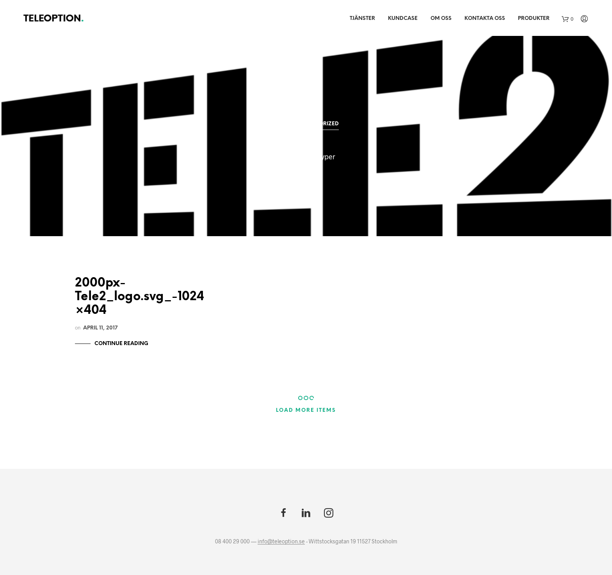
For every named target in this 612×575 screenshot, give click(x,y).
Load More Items (306, 410)
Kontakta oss (484, 18)
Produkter (534, 18)
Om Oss (441, 18)
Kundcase (403, 18)
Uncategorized (316, 123)
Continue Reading (121, 343)
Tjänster (362, 18)
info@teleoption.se (281, 541)
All (277, 123)
